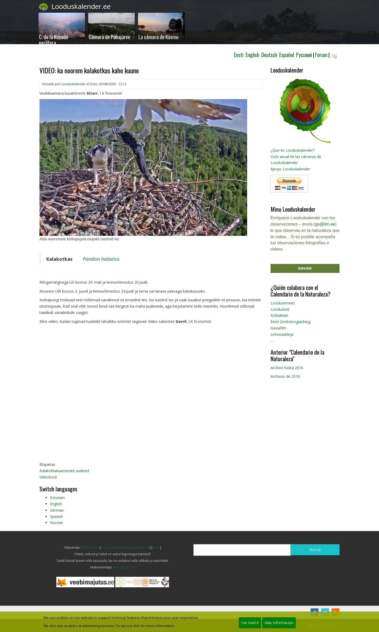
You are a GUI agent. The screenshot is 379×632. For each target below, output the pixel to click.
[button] (143, 166)
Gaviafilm (278, 327)
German (57, 510)
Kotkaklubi (279, 315)
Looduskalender (73, 84)
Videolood (48, 477)
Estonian (57, 497)
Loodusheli (280, 309)
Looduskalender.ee (81, 6)
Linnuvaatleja (282, 334)
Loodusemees (283, 302)
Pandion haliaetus (101, 259)
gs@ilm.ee (325, 224)
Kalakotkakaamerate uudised (64, 470)
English (56, 503)
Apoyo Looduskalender (290, 168)
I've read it (250, 622)
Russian (56, 522)
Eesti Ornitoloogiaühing (290, 321)
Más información (279, 622)
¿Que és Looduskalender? (293, 150)
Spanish (56, 516)
